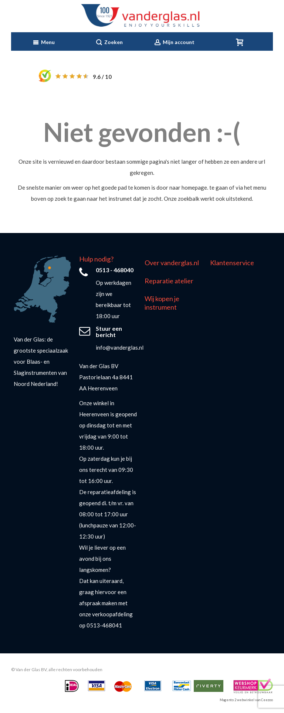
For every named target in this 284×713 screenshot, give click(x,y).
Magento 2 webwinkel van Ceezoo (246, 700)
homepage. (195, 187)
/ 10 (102, 76)
